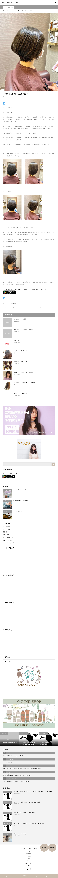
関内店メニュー (7, 534)
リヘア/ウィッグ (29, 865)
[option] (9, 739)
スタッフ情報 (6, 529)
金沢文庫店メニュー (8, 537)
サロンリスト (6, 526)
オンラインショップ (8, 543)
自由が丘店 (13, 303)
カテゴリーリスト (29, 863)
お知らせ (29, 856)
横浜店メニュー (7, 532)
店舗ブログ (29, 860)
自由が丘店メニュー (8, 540)
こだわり (29, 858)
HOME (28, 851)
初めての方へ (29, 853)
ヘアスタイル (9, 7)
